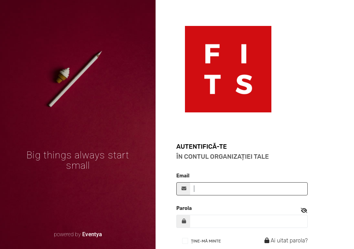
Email (182, 176)
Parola (184, 208)
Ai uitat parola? (285, 240)
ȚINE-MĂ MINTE (206, 241)
